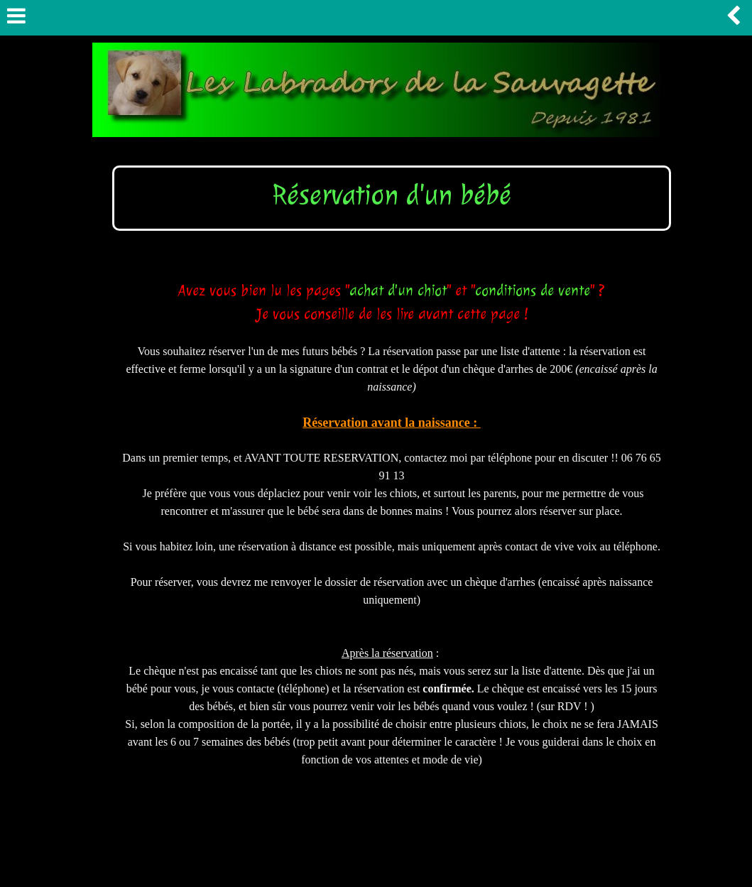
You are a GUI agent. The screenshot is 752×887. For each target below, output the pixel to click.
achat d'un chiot (398, 290)
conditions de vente (532, 290)
